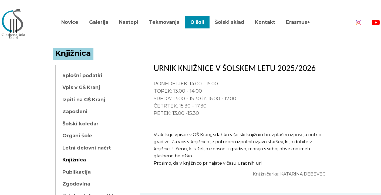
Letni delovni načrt (86, 148)
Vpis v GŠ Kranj (81, 87)
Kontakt (265, 22)
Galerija (98, 22)
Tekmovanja (164, 22)
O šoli (197, 22)
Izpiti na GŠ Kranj (83, 100)
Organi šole (77, 136)
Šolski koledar (80, 124)
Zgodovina (76, 184)
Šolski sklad (229, 22)
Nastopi (128, 22)
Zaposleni (74, 112)
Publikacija (76, 172)
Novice (69, 22)
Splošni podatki (82, 76)
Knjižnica (74, 160)
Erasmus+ (298, 22)
